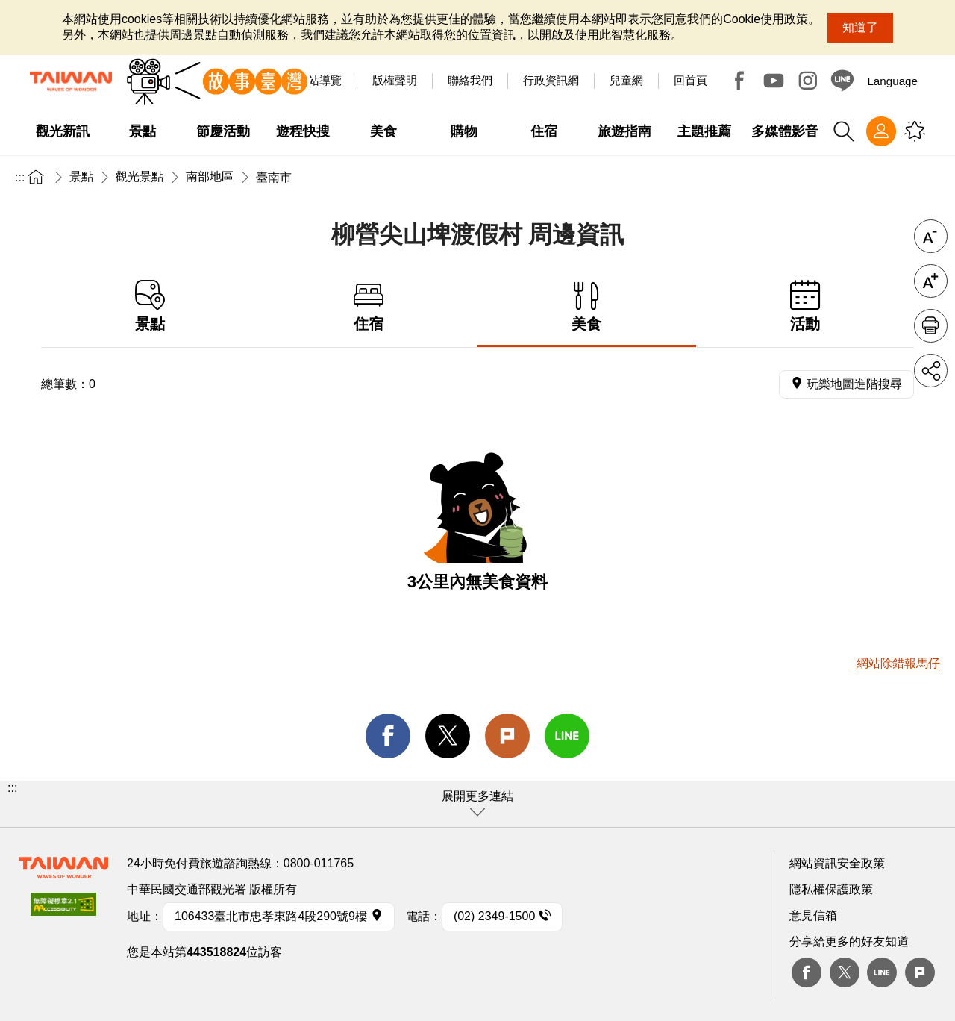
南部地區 (210, 176)
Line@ (842, 80)
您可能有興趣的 (915, 131)
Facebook (739, 80)
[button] (477, 804)
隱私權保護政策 (831, 889)
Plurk (507, 736)
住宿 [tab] (369, 306)
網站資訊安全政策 (837, 863)
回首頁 (690, 80)
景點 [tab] (150, 306)
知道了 (860, 27)
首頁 (36, 176)
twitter (447, 736)
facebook (388, 736)
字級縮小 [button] (931, 236)
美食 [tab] (587, 306)
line (567, 736)
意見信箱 (813, 915)
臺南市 (274, 177)
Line (882, 972)
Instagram (808, 80)
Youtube (774, 80)
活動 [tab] (805, 306)
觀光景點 (139, 176)
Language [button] (892, 81)
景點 (81, 176)
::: (20, 177)
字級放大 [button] (931, 281)
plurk (920, 972)
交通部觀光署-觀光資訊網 (71, 81)
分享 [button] (931, 370)
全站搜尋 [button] (844, 131)
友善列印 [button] (931, 326)
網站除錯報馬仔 (898, 663)
